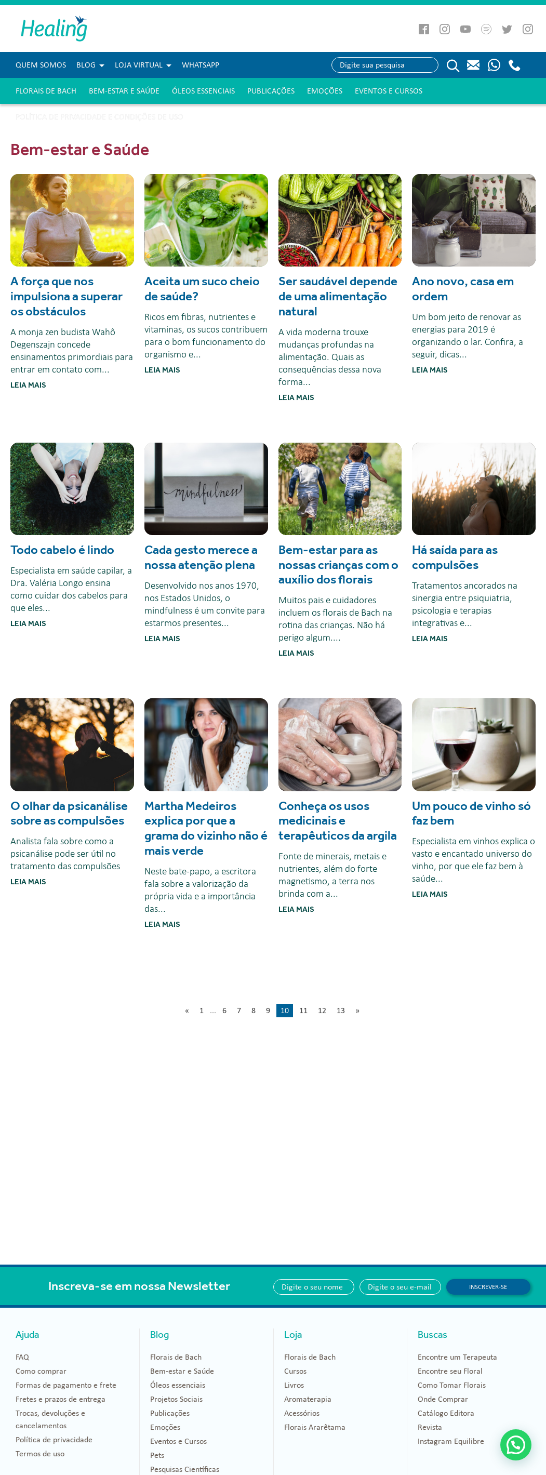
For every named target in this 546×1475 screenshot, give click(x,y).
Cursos (295, 1371)
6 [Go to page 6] (224, 1010)
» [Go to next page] (357, 1010)
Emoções (324, 91)
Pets (157, 1455)
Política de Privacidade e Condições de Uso (99, 117)
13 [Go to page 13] (341, 1010)
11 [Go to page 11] (303, 1010)
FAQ (22, 1357)
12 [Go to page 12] (322, 1010)
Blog (86, 65)
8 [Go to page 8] (253, 1010)
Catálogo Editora (446, 1413)
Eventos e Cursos (388, 91)
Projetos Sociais (176, 1399)
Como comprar (41, 1371)
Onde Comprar (443, 1399)
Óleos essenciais (203, 91)
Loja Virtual (139, 65)
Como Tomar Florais (452, 1385)
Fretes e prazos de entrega (60, 1399)
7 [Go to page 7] (239, 1010)
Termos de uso (40, 1453)
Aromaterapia (307, 1399)
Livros (294, 1385)
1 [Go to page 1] (201, 1010)
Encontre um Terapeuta (457, 1357)
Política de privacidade (54, 1439)
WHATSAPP (200, 65)
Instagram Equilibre (451, 1441)
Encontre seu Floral (450, 1371)
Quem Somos (41, 65)
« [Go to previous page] (187, 1010)
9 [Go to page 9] (268, 1010)
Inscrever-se (488, 1287)
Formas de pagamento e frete (66, 1385)
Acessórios (301, 1413)
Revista (430, 1427)
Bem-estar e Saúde (124, 91)
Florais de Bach (46, 91)
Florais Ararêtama (314, 1427)
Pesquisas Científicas (184, 1469)
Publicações (271, 91)
